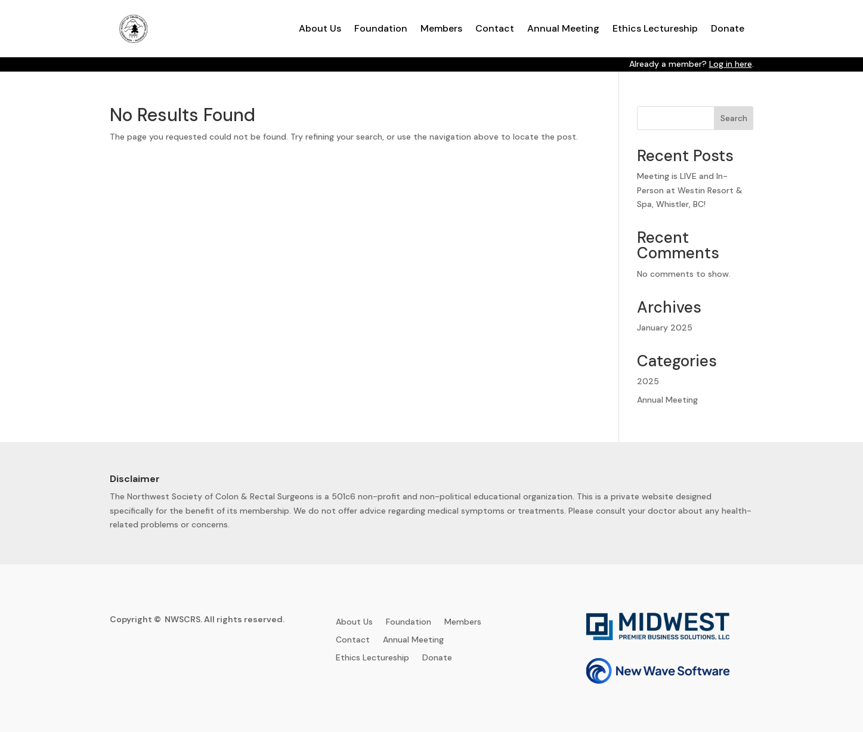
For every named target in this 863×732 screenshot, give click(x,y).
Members (441, 28)
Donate (727, 28)
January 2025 (664, 327)
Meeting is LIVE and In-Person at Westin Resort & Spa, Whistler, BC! (690, 190)
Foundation (380, 28)
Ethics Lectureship (655, 28)
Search (733, 118)
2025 (648, 381)
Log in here (730, 63)
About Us (320, 28)
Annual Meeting (563, 28)
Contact (494, 28)
